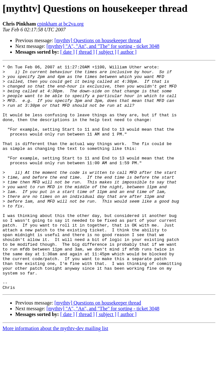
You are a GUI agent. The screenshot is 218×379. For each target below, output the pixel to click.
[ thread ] (85, 52)
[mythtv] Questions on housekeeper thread (97, 40)
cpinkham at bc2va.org (60, 24)
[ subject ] (106, 52)
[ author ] (127, 52)
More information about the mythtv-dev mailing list (55, 373)
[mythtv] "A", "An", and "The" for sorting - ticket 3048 (103, 46)
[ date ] (67, 52)
